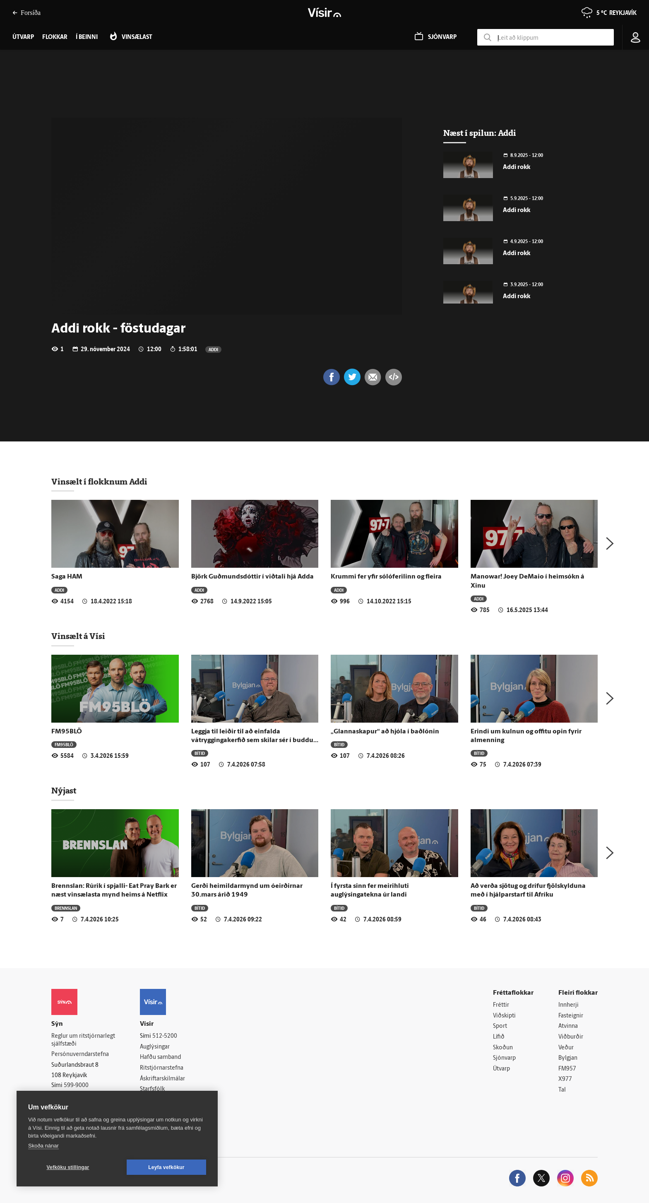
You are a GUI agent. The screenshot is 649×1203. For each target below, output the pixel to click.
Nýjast (63, 790)
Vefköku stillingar (68, 1167)
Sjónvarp (504, 1058)
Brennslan (66, 907)
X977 (565, 1079)
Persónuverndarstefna (80, 1054)
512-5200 (164, 1036)
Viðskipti (504, 1016)
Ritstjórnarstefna (161, 1068)
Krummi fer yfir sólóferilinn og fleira (386, 577)
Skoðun (503, 1048)
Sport (500, 1026)
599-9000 (76, 1085)
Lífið (499, 1037)
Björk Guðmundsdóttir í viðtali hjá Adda (252, 577)
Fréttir (501, 1005)
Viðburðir (570, 1037)
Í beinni (87, 37)
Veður (566, 1048)
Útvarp (501, 1069)
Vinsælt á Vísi (78, 636)
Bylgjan (567, 1058)
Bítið (200, 753)
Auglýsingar (155, 1047)
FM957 (567, 1069)
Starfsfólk (152, 1089)
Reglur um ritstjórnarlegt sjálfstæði (83, 1040)
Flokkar (54, 37)
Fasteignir (570, 1016)
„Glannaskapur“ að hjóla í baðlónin (385, 731)
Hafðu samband (160, 1057)
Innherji (568, 1005)
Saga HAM (66, 577)
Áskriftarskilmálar (162, 1079)
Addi (213, 349)
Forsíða (26, 12)
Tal (562, 1090)
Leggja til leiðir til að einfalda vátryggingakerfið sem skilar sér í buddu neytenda (252, 740)
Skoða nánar (43, 1146)
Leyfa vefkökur (166, 1167)
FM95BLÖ (66, 731)
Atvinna (568, 1026)
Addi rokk (516, 167)
